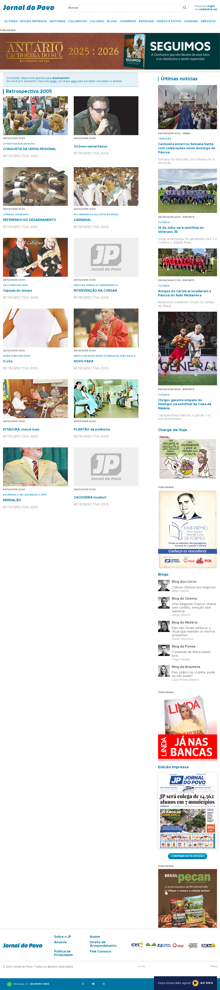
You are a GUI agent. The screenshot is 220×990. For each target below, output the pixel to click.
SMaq (213, 966)
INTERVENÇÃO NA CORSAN (95, 290)
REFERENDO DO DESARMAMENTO (29, 220)
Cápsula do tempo (17, 290)
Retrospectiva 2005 (29, 91)
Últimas (10, 21)
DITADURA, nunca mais (21, 429)
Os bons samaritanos (90, 146)
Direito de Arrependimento (103, 944)
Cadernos (128, 21)
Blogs (112, 21)
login (211, 6)
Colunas (97, 21)
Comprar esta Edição (187, 856)
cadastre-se (208, 9)
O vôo (8, 361)
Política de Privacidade (63, 953)
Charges (191, 21)
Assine (95, 936)
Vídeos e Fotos (168, 21)
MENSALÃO (12, 500)
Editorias (57, 21)
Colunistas (77, 21)
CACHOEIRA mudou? (90, 497)
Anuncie (60, 942)
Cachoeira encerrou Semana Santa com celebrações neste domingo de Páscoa (186, 148)
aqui (73, 81)
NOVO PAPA (83, 361)
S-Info (141, 966)
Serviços (208, 21)
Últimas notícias (179, 79)
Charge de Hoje (172, 430)
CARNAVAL (82, 220)
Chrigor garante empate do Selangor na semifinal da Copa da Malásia (184, 404)
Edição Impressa (33, 21)
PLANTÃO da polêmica (92, 429)
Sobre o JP (62, 936)
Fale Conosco (100, 951)
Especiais (146, 21)
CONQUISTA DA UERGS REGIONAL (29, 149)
